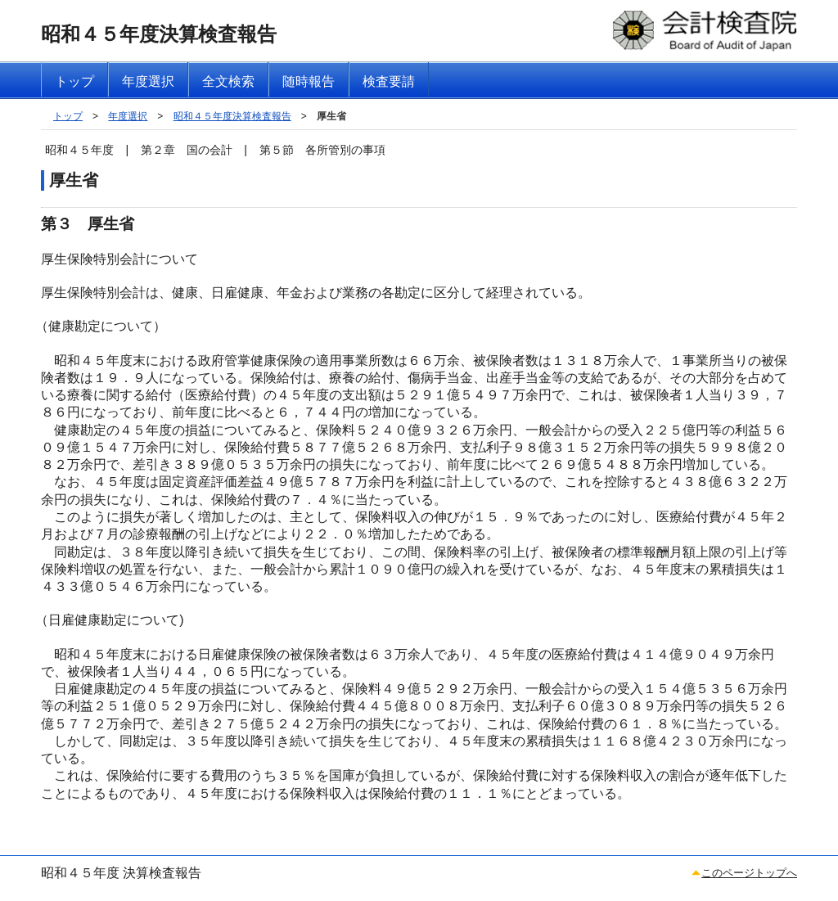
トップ (68, 116)
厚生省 (331, 116)
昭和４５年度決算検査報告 (232, 116)
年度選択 (127, 116)
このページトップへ (749, 873)
